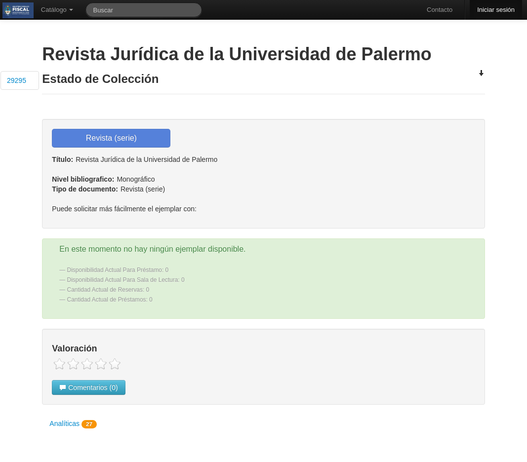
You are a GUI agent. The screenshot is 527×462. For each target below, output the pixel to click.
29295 (16, 80)
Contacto (439, 9)
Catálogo (57, 9)
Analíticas (73, 424)
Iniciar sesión (496, 9)
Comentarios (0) (88, 387)
